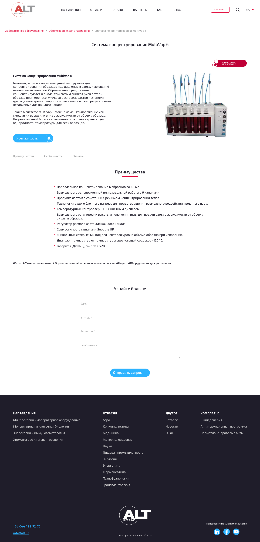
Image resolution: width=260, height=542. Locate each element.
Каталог (119, 10)
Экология (110, 459)
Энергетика (111, 465)
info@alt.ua (21, 533)
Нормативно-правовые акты (222, 433)
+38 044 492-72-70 (26, 526)
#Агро (17, 263)
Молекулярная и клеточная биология (41, 426)
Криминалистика (116, 426)
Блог (162, 10)
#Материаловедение (37, 263)
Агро (106, 420)
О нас (170, 433)
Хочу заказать (34, 138)
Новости (172, 426)
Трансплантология (116, 485)
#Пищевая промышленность (95, 263)
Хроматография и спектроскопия (38, 439)
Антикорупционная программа (224, 426)
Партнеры (142, 10)
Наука (107, 446)
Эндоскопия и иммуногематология (39, 433)
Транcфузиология (116, 478)
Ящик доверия (211, 420)
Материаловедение (118, 439)
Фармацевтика (114, 472)
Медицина (111, 433)
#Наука (121, 263)
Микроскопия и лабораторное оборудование (46, 420)
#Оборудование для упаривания (149, 263)
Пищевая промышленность (123, 452)
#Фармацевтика (64, 263)
